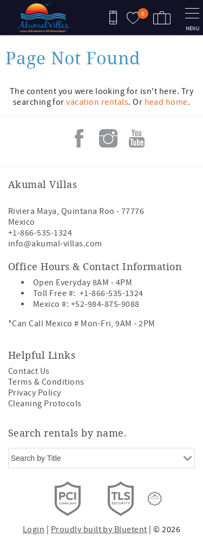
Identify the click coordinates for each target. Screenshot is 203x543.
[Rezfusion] (154, 498)
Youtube (137, 138)
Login (33, 529)
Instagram (108, 138)
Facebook (79, 138)
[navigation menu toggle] (192, 17)
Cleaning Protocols (45, 403)
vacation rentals (97, 102)
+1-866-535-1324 (40, 232)
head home (166, 102)
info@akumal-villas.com (55, 243)
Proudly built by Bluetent (99, 529)
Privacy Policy (34, 392)
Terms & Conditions (46, 382)
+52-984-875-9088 (105, 304)
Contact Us (29, 371)
